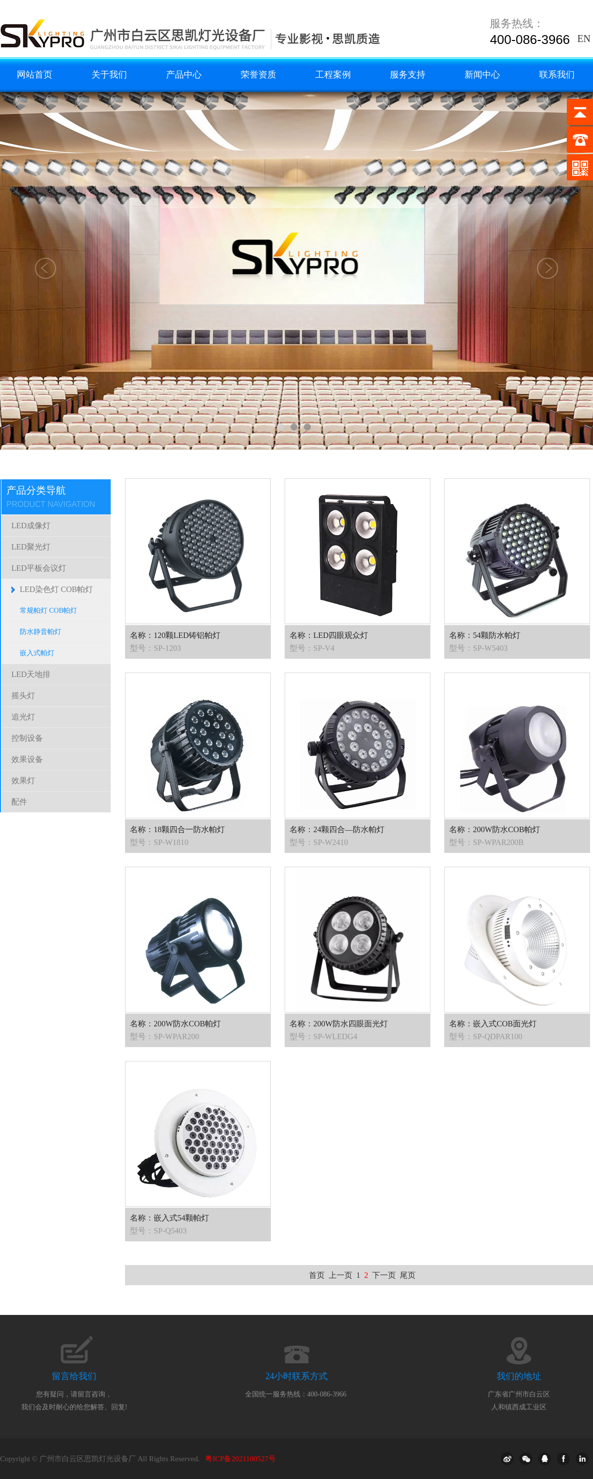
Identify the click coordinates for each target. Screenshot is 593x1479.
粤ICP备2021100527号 (240, 1459)
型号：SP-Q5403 (158, 1230)
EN (584, 38)
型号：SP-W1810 (159, 842)
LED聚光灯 (30, 547)
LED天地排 (30, 674)
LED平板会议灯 (38, 568)
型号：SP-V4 (312, 648)
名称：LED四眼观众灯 (329, 635)
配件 (19, 802)
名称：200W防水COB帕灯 (494, 829)
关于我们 (109, 75)
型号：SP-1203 (155, 648)
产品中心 (184, 75)
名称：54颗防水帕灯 (484, 635)
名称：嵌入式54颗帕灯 (169, 1218)
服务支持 (407, 75)
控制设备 (27, 738)
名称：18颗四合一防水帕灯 (177, 829)
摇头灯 (23, 695)
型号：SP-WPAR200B (486, 842)
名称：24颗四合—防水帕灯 (337, 829)
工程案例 (333, 75)
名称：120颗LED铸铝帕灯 (175, 635)
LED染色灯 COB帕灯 (56, 589)
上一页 (340, 1275)
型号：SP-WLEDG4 (323, 1036)
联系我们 (557, 75)
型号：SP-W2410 (319, 842)
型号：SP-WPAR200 (164, 1036)
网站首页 (34, 75)
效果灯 (23, 780)
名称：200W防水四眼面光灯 (339, 1023)
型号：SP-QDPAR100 (485, 1036)
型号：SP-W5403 (478, 648)
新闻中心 (482, 75)
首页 (317, 1275)
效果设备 (27, 759)
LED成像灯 (30, 525)
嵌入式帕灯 (37, 653)
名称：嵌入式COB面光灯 (493, 1023)
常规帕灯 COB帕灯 (48, 610)
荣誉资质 (258, 75)
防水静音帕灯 (40, 631)
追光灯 (23, 717)
